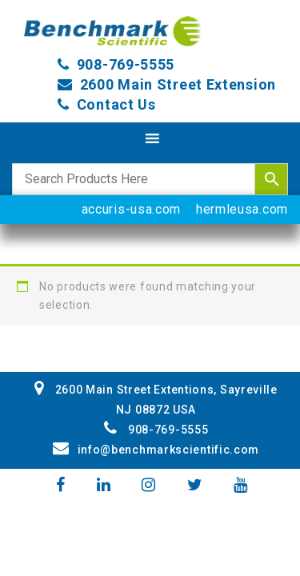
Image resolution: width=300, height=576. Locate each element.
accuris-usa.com (132, 209)
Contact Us (116, 104)
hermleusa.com (242, 209)
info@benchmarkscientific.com (156, 449)
